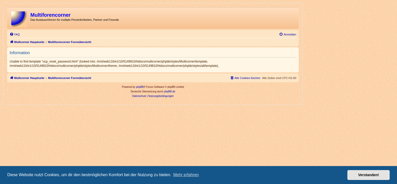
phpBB (140, 87)
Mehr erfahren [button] (186, 175)
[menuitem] (15, 34)
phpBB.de (169, 91)
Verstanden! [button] (368, 175)
